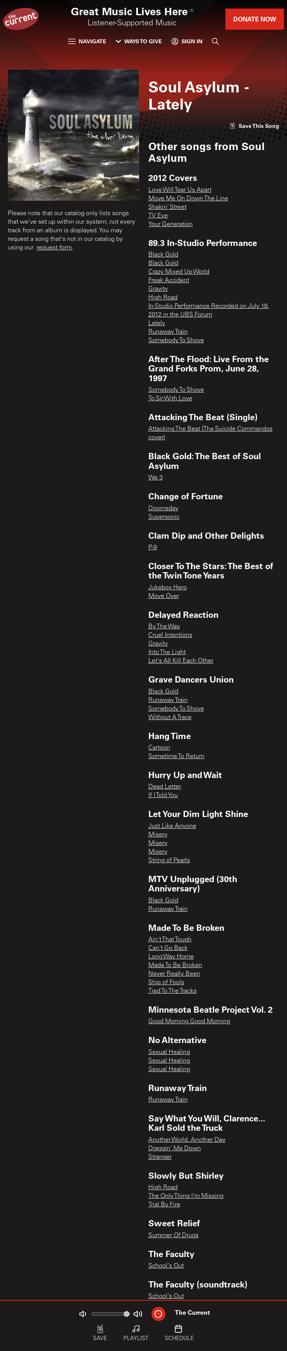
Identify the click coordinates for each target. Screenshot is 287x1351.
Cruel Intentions (170, 635)
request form (54, 248)
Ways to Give (139, 41)
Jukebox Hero (167, 588)
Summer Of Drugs (173, 1236)
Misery (157, 835)
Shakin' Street (167, 207)
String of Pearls (169, 861)
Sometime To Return (176, 756)
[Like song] (254, 126)
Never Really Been (174, 974)
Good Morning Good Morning (189, 1022)
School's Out (166, 1266)
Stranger (160, 1157)
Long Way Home (171, 957)
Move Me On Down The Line (188, 199)
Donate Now (254, 19)
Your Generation (170, 224)
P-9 (152, 548)
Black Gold (163, 255)
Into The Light (167, 652)
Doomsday (163, 509)
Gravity (158, 289)
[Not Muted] (82, 1314)
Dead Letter (164, 787)
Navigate (87, 41)
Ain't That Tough (170, 940)
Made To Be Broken (175, 965)
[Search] (215, 41)
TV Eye (158, 216)
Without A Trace (170, 717)
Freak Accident (168, 281)
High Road (163, 298)
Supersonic (164, 517)
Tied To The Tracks (172, 991)
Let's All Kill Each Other (180, 661)
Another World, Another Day (186, 1140)
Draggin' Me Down (174, 1149)
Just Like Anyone (172, 826)
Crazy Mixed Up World (179, 272)
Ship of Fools (166, 983)
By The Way (164, 627)
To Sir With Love (170, 399)
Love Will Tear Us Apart (179, 190)
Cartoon (159, 748)
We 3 (155, 478)
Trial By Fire (164, 1205)
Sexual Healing (169, 1052)
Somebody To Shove (176, 341)
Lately (156, 323)
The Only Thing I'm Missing (186, 1196)
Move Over (163, 596)
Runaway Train (168, 332)
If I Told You (163, 795)
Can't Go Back (168, 948)
